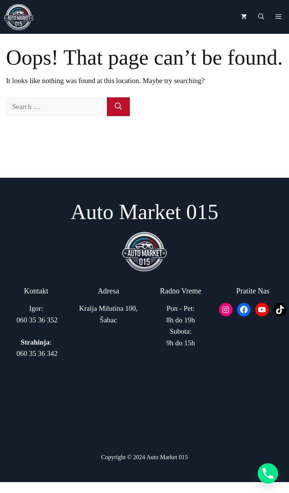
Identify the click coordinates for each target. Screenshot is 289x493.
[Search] (118, 106)
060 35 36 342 (37, 353)
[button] (261, 17)
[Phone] (268, 473)
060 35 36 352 (37, 320)
